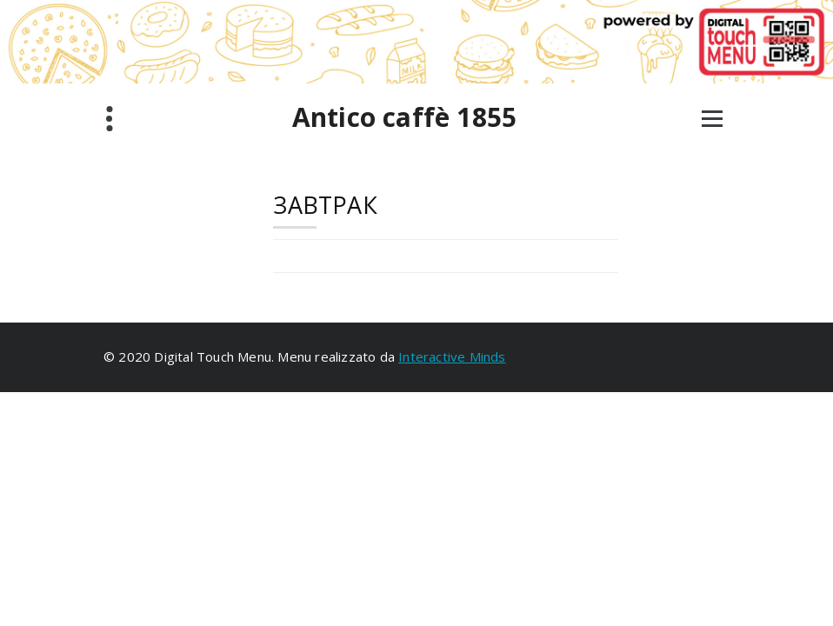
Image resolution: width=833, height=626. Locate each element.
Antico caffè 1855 (404, 117)
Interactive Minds (451, 356)
